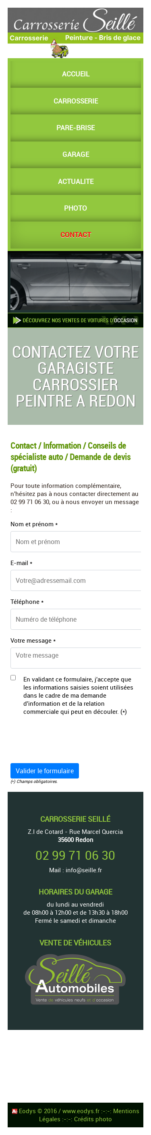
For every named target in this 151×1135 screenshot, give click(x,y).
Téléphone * (26, 601)
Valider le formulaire (45, 770)
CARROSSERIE (76, 101)
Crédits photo (93, 1119)
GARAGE (75, 154)
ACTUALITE (75, 181)
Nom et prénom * (34, 524)
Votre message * (33, 640)
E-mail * (21, 563)
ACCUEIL (75, 74)
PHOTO (75, 208)
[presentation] (71, 741)
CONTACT (75, 234)
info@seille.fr (84, 870)
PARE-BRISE (75, 127)
